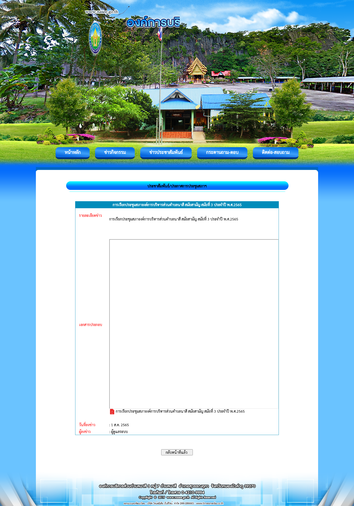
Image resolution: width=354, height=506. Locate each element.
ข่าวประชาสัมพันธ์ (166, 152)
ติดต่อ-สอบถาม (275, 152)
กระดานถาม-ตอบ (222, 152)
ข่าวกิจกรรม (115, 152)
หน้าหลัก (73, 152)
